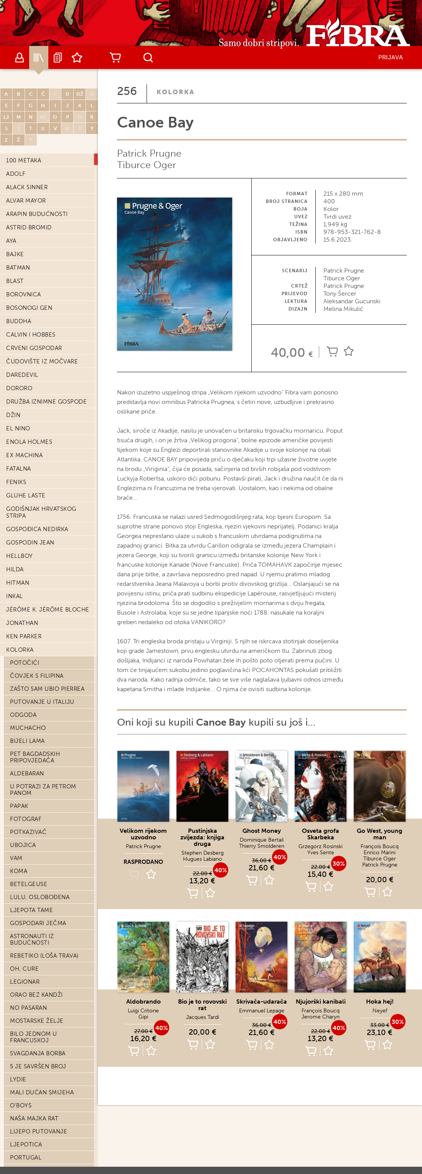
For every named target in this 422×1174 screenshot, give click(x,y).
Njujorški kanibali (321, 1001)
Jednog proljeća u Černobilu (41, 868)
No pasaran (28, 676)
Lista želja (77, 57)
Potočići (24, 331)
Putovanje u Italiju (42, 370)
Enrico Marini (380, 852)
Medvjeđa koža (34, 937)
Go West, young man (379, 834)
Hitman (17, 251)
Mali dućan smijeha (42, 761)
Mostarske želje (37, 689)
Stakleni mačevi (35, 1028)
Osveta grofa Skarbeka (320, 834)
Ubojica (23, 513)
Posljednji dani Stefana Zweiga (49, 1096)
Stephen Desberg (202, 853)
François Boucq (380, 846)
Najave (58, 57)
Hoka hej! (380, 1001)
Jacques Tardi (202, 1017)
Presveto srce (33, 1138)
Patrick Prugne (149, 153)
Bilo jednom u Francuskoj (33, 706)
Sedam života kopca (42, 950)
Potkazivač (28, 500)
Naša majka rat (34, 787)
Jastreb (22, 839)
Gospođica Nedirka (37, 198)
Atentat (22, 897)
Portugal (25, 826)
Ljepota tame (31, 579)
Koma (18, 539)
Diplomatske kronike (44, 976)
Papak (19, 474)
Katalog (38, 57)
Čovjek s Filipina (37, 344)
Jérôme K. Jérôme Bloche (47, 278)
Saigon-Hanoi (32, 1112)
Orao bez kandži (36, 663)
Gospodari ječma (38, 592)
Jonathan (22, 291)
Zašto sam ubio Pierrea (47, 357)
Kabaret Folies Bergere (47, 884)
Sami (17, 924)
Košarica (115, 57)
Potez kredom (33, 1164)
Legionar (25, 650)
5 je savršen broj (38, 735)
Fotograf (25, 487)
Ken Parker (23, 305)
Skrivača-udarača (261, 1001)
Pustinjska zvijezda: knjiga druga (202, 837)
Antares (23, 1041)
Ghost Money (261, 830)
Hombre (22, 1002)
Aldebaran (27, 442)
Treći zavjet (30, 910)
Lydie (18, 748)
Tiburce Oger (146, 165)
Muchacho (28, 396)
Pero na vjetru (34, 1054)
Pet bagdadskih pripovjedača (35, 426)
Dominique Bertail (262, 840)
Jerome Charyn (321, 1017)
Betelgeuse (28, 552)
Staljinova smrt (36, 1067)
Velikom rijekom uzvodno (143, 834)
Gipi (143, 1017)
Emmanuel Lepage (261, 1010)
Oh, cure (24, 637)
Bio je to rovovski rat (202, 1005)
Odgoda (23, 383)
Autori (19, 57)
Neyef (380, 1010)
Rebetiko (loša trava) (44, 624)
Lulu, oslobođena (39, 565)
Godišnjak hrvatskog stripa (41, 181)
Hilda (15, 238)
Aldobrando (143, 1001)
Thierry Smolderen (261, 846)
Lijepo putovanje (38, 800)
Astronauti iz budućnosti (32, 608)
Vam (16, 526)
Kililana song (32, 963)
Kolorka (20, 318)
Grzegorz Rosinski (320, 846)
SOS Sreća (26, 852)
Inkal (14, 265)
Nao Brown (28, 989)
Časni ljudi (28, 1125)
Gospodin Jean (30, 211)
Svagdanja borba (38, 722)
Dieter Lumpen (33, 1080)
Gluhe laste (26, 164)
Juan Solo (27, 1015)
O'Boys (20, 774)
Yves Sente (320, 852)
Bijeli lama (27, 409)
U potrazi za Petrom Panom (43, 458)
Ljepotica (26, 813)
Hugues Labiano (202, 859)
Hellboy (19, 224)
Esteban (23, 1151)
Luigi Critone (143, 1010)
